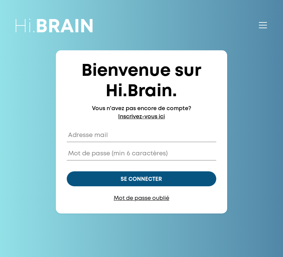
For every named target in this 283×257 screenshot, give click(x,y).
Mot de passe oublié (141, 198)
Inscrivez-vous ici (141, 116)
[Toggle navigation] (263, 25)
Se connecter (141, 179)
